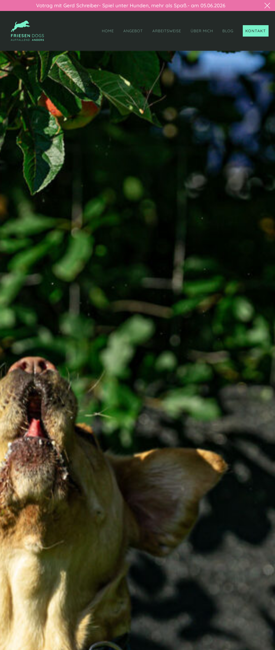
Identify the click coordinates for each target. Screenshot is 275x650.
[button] (265, 5)
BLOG (227, 30)
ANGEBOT (133, 30)
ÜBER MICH (202, 30)
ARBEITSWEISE (166, 30)
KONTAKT (255, 30)
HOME (108, 30)
